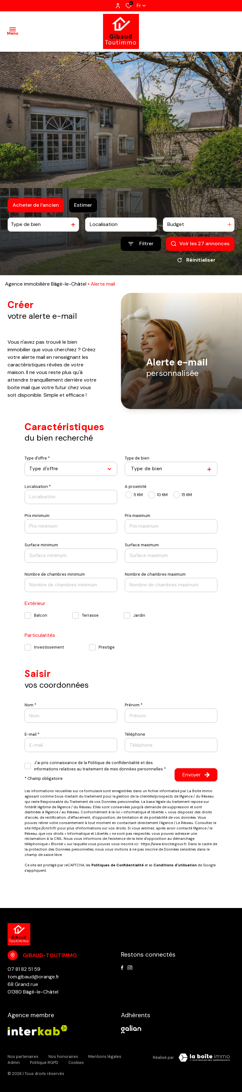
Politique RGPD (44, 1062)
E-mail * (32, 734)
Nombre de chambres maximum (155, 574)
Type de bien (137, 458)
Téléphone (135, 734)
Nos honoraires (63, 1056)
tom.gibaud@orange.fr (33, 976)
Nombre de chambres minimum (55, 574)
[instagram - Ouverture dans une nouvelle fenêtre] (130, 967)
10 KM (162, 494)
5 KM (138, 494)
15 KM (187, 494)
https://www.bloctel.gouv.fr (164, 844)
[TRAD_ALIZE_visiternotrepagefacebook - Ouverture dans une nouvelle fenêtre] (122, 967)
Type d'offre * (37, 458)
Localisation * (38, 486)
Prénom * (133, 705)
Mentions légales (104, 1056)
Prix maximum (137, 515)
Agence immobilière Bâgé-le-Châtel (45, 284)
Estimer (83, 205)
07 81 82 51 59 (24, 969)
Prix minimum (37, 515)
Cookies (76, 1062)
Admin (14, 1062)
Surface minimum (41, 545)
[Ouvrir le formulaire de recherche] (141, 244)
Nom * (30, 705)
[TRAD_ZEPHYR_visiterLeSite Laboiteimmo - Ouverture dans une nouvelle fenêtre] (204, 1057)
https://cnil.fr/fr (44, 828)
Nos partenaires (23, 1056)
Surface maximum (142, 545)
